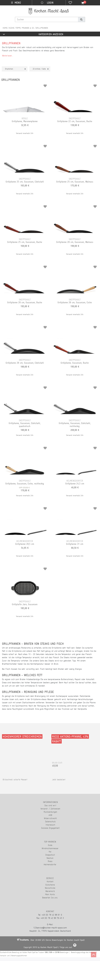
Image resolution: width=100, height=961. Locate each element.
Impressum (50, 824)
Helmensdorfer (50, 864)
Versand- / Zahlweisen (50, 808)
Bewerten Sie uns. (50, 897)
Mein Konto (50, 894)
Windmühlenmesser (50, 848)
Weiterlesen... (7, 55)
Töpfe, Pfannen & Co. (25, 28)
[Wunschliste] (70, 3)
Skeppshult (50, 855)
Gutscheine (50, 884)
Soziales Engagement (50, 828)
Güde (50, 845)
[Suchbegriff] (46, 19)
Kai (50, 851)
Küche (11, 28)
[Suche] (81, 19)
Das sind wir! (50, 805)
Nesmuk (50, 858)
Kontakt (50, 881)
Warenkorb (50, 891)
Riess (50, 861)
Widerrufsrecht (50, 818)
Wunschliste (50, 888)
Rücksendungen (50, 812)
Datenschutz (50, 821)
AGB (50, 815)
